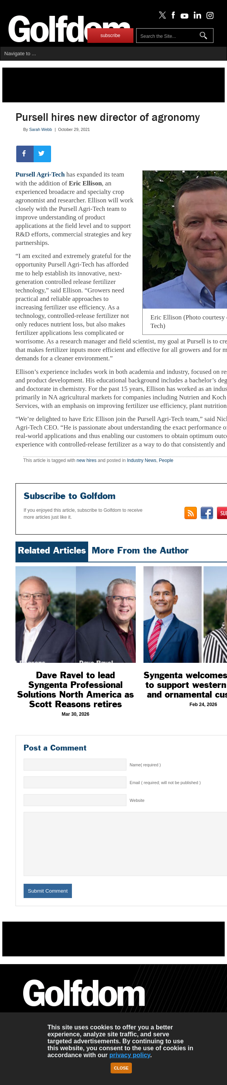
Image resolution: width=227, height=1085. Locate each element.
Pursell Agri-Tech (40, 174)
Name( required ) (145, 764)
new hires (86, 460)
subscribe (110, 35)
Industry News (141, 460)
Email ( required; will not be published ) (165, 782)
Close (121, 1068)
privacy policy (129, 1055)
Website (137, 800)
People (166, 460)
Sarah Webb (40, 129)
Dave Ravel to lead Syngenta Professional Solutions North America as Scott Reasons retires (75, 690)
